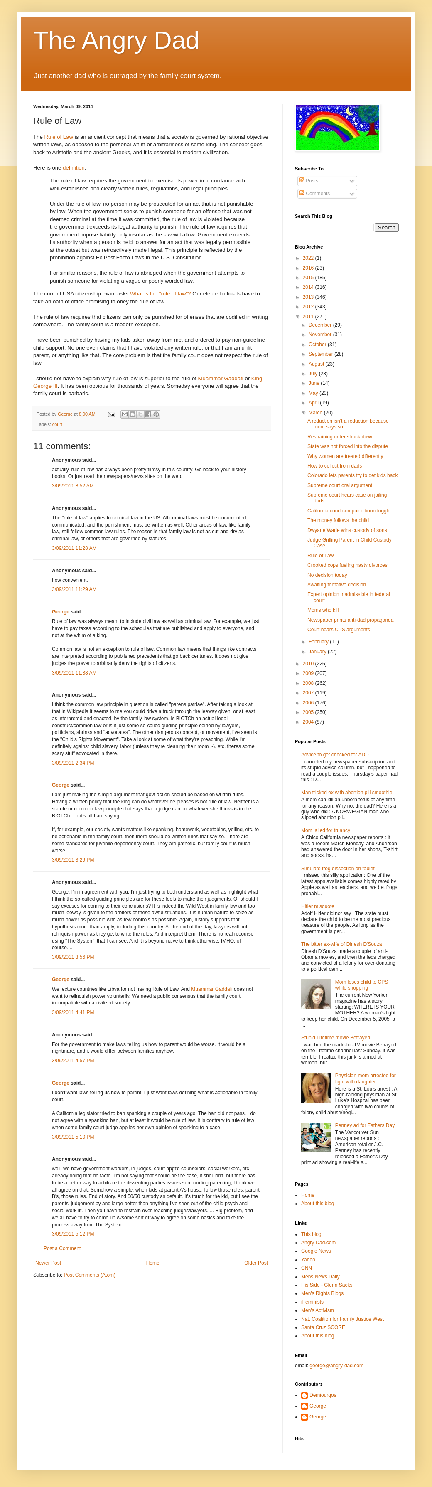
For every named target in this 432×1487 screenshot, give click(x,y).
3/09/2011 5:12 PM (73, 1234)
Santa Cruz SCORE (323, 1327)
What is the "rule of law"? (160, 294)
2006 (309, 703)
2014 (309, 287)
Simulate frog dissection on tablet (338, 869)
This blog (311, 1234)
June (315, 383)
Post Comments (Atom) (89, 1275)
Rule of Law (58, 137)
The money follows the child (338, 520)
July (314, 374)
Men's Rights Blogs (322, 1293)
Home (153, 1263)
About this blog (317, 1203)
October (318, 344)
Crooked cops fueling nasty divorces (347, 565)
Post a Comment (62, 1248)
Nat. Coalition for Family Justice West (342, 1319)
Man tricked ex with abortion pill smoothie (346, 792)
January (318, 652)
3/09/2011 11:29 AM (74, 589)
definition (74, 168)
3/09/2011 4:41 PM (73, 1012)
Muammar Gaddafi (220, 378)
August (317, 364)
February (319, 642)
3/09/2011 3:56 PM (73, 957)
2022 (309, 258)
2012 (309, 307)
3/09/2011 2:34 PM (73, 763)
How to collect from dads (334, 466)
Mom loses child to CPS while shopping (361, 985)
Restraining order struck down (340, 437)
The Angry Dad (116, 40)
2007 (309, 693)
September (321, 354)
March (316, 413)
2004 (309, 722)
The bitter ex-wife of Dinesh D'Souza (341, 944)
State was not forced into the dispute (347, 446)
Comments (314, 194)
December (321, 325)
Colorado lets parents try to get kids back (352, 475)
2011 (309, 317)
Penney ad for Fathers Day (365, 1125)
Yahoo (308, 1260)
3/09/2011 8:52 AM (73, 486)
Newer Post (48, 1263)
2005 (309, 712)
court (57, 424)
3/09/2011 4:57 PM (73, 1061)
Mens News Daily (320, 1277)
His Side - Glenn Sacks (326, 1285)
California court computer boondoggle (348, 511)
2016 (309, 268)
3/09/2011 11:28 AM (74, 548)
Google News (316, 1251)
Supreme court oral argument (339, 485)
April (314, 403)
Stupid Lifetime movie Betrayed (335, 1038)
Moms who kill (323, 610)
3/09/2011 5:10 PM (73, 1137)
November (321, 334)
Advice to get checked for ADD (335, 755)
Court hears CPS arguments (338, 630)
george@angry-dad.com (336, 1366)
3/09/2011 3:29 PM (73, 860)
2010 (309, 664)
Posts (308, 181)
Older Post (256, 1263)
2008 (309, 683)
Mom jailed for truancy (325, 830)
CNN (306, 1268)
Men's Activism (317, 1310)
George (60, 612)
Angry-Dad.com (318, 1243)
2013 (309, 297)
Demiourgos (322, 1395)
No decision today (327, 575)
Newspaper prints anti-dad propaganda (350, 620)
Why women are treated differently (345, 456)
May (314, 393)
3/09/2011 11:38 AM (74, 673)
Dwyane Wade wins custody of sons (347, 530)
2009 (309, 673)
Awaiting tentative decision (336, 585)
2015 (309, 278)
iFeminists (312, 1302)
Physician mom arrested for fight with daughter (365, 1078)
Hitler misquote (317, 906)
